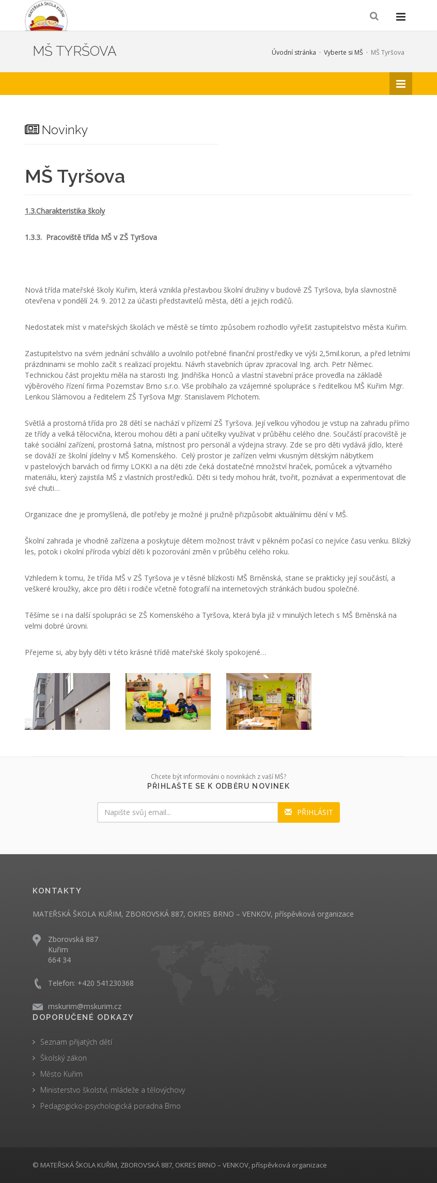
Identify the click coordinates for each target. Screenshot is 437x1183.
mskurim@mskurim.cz (84, 1006)
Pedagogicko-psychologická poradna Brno (110, 1106)
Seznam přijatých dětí (76, 1042)
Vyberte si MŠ (343, 52)
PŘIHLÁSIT (309, 812)
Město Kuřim (61, 1074)
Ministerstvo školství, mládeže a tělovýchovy (112, 1090)
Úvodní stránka (294, 52)
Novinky (56, 129)
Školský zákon (63, 1058)
